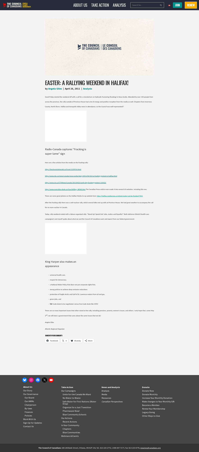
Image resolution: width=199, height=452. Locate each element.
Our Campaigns (68, 390)
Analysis (119, 5)
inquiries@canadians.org (150, 448)
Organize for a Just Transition (77, 407)
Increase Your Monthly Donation (157, 398)
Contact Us (28, 426)
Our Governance (30, 394)
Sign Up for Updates (32, 422)
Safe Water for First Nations (76, 401)
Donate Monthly (150, 394)
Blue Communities (71, 432)
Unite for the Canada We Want (77, 394)
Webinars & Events (70, 436)
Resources (106, 398)
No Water (67, 398)
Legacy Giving (148, 412)
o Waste (77, 398)
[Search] (144, 5)
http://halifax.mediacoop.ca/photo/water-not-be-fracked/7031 (120, 196)
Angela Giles (55, 88)
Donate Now (148, 390)
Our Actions (66, 418)
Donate (146, 387)
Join (177, 5)
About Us (80, 5)
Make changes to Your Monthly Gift (158, 401)
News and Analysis (111, 387)
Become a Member (151, 405)
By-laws (28, 408)
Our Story (27, 390)
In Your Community (70, 425)
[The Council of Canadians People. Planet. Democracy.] (17, 5)
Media (104, 394)
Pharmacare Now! (71, 411)
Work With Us (29, 419)
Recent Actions (70, 421)
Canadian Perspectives (112, 401)
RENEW (191, 5)
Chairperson (30, 404)
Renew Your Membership (153, 408)
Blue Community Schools (74, 414)
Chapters (67, 428)
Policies (28, 415)
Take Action (100, 5)
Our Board (29, 397)
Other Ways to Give (151, 415)
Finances (29, 412)
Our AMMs (29, 401)
